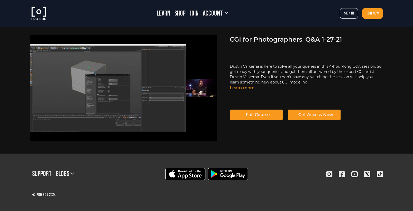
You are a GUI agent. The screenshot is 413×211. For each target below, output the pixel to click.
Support (42, 174)
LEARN (163, 13)
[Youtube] (354, 174)
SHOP (179, 13)
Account (215, 13)
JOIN (194, 13)
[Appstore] (185, 174)
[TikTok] (380, 174)
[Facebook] (342, 174)
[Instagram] (329, 174)
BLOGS (65, 174)
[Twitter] (367, 174)
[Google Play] (228, 174)
